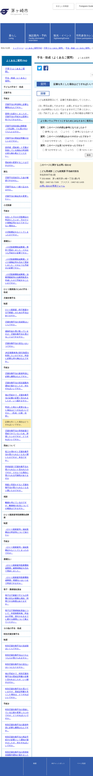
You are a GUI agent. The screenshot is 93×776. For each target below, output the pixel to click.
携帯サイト (5, 741)
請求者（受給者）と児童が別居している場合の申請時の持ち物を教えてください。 (41, 296)
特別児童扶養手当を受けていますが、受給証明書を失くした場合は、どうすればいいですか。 (46, 645)
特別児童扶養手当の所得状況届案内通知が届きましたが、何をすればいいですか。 (41, 678)
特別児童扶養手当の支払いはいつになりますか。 (26, 632)
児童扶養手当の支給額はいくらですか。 (22, 413)
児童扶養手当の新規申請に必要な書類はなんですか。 (28, 445)
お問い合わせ (5, 772)
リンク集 (4, 751)
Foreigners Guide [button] (8, 11)
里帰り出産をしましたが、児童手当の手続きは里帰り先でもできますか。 (37, 276)
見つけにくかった (48, 182)
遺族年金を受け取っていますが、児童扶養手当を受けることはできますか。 (38, 420)
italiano (3, 28)
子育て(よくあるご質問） (53, 74)
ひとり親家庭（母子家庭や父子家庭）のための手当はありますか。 (34, 406)
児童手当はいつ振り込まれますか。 (20, 322)
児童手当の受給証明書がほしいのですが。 (23, 290)
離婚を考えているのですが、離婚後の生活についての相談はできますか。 (37, 523)
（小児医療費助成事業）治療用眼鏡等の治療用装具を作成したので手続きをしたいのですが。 (46, 382)
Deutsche (4, 26)
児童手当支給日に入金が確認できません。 (23, 315)
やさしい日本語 (7, 9)
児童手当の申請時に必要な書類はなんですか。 (25, 270)
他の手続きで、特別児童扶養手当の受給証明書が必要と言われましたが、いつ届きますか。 (45, 639)
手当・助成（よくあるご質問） (78, 74)
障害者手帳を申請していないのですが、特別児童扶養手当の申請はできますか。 (40, 694)
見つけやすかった (15, 182)
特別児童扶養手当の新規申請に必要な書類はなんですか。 (30, 664)
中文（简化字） (7, 16)
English (3, 13)
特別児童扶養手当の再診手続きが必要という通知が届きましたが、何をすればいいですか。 (45, 671)
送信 (47, 188)
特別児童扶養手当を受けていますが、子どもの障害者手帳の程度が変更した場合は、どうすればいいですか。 (47, 685)
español (3, 30)
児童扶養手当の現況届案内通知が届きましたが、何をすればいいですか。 (37, 452)
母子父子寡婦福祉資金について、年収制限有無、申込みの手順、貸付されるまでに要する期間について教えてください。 (47, 593)
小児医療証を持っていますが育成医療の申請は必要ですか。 (31, 725)
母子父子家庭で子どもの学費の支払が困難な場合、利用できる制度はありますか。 (41, 585)
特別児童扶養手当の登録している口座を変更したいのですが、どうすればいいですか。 (43, 658)
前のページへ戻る (8, 735)
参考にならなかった (45, 159)
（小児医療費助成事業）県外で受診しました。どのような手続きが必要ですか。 (40, 366)
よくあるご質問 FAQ (33, 74)
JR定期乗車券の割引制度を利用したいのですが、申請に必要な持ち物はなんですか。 (42, 433)
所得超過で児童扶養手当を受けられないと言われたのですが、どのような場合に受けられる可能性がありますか (47, 502)
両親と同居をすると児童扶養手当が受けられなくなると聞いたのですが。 (37, 510)
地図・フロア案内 (7, 769)
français (3, 24)
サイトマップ (6, 743)
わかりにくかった (48, 171)
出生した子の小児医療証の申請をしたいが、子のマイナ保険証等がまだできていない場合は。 (46, 347)
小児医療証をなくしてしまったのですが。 (23, 354)
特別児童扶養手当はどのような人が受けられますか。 (28, 625)
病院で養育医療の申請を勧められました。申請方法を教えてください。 (36, 706)
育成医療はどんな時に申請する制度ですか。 (24, 719)
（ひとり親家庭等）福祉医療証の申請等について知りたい (30, 541)
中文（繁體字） (7, 18)
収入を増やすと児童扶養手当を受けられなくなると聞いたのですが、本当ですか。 (41, 494)
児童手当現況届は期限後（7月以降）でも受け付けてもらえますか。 (34, 283)
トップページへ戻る (9, 738)
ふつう (28, 159)
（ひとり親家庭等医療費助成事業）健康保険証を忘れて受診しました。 (36, 566)
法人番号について (31, 767)
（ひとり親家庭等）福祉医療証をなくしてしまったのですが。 (32, 553)
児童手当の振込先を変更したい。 (19, 329)
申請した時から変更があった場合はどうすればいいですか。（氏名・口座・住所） (41, 465)
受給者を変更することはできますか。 (21, 303)
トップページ (18, 74)
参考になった (13, 159)
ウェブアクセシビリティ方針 (13, 746)
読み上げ (6, 39)
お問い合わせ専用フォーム (14, 219)
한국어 (3, 21)
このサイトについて (9, 749)
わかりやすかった (15, 171)
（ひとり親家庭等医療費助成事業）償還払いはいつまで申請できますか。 (37, 573)
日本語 (3, 35)
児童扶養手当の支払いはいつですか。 (21, 426)
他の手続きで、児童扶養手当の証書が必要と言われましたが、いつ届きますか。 (40, 459)
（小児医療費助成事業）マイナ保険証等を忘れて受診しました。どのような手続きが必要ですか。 (46, 374)
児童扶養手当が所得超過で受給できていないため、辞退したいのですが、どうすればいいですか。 (46, 480)
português (4, 33)
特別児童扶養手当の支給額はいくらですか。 (24, 619)
